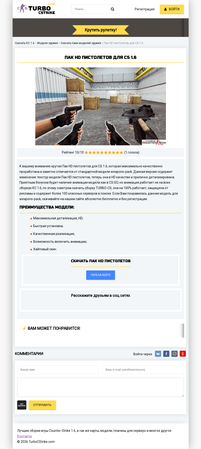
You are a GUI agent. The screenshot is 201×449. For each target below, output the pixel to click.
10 (121, 152)
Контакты (24, 436)
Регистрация (144, 9)
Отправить (42, 405)
